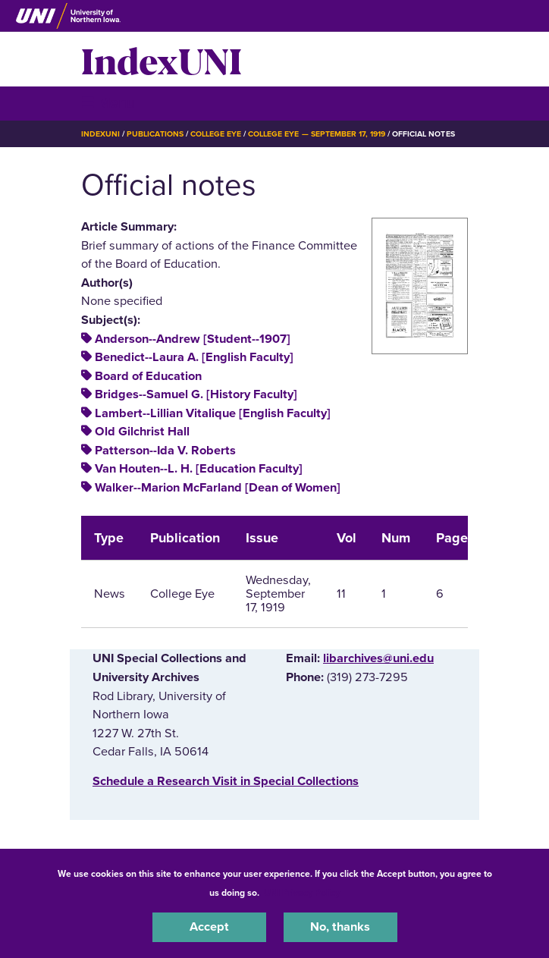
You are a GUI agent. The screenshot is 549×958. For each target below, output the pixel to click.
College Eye (215, 134)
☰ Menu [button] (108, 103)
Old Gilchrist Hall (142, 431)
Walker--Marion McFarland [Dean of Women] (217, 487)
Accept (209, 926)
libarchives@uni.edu (378, 658)
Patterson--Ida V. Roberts (165, 450)
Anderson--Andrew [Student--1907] (192, 339)
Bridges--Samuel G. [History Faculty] (196, 394)
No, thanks (340, 926)
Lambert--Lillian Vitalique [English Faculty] (213, 413)
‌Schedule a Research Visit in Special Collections (226, 781)
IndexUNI (161, 59)
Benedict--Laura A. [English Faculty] (194, 357)
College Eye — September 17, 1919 (316, 134)
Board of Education (148, 376)
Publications (155, 134)
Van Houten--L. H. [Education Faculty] (199, 468)
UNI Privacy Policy (302, 892)
